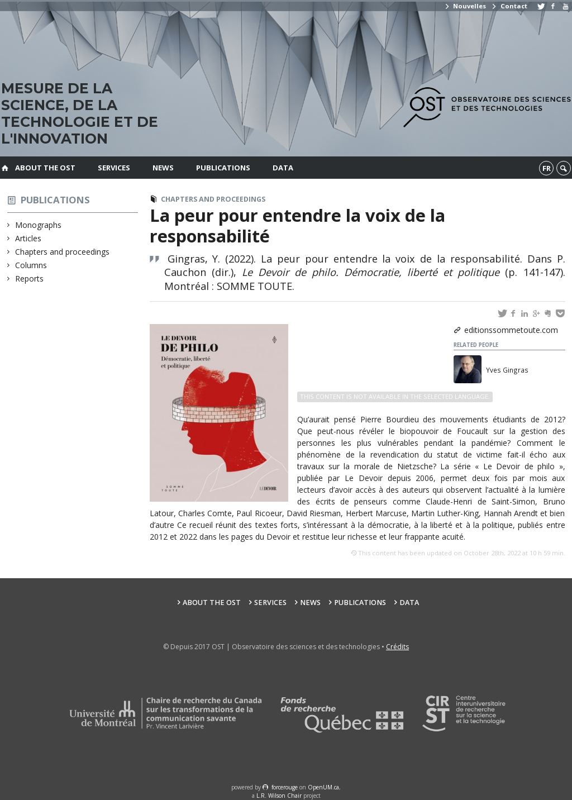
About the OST (45, 168)
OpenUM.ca (323, 787)
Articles (28, 238)
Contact (509, 6)
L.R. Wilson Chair (279, 795)
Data (283, 168)
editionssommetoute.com (511, 330)
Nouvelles (465, 6)
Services (114, 168)
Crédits (397, 646)
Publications (223, 168)
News (163, 168)
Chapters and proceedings (62, 251)
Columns (31, 265)
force (284, 787)
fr (546, 168)
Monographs (38, 225)
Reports (30, 278)
